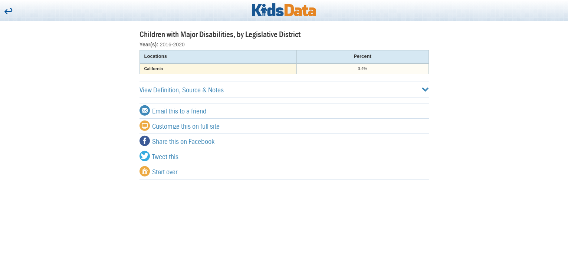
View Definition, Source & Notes (284, 89)
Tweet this (158, 156)
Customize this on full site (179, 126)
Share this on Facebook (176, 141)
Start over (158, 171)
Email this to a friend (173, 110)
